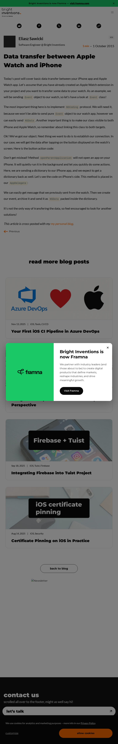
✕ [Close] (107, 347)
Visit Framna (71, 390)
